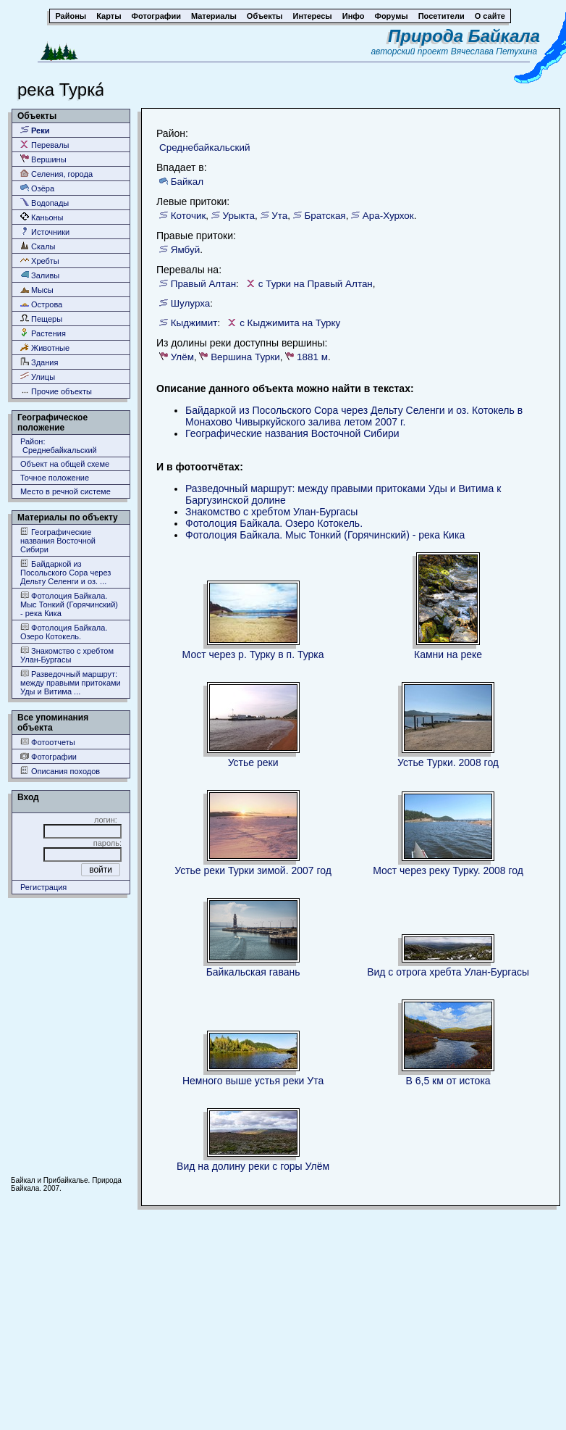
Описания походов (60, 771)
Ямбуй (185, 249)
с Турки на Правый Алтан (315, 283)
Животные (44, 347)
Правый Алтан (203, 283)
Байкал (187, 181)
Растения (43, 333)
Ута (279, 215)
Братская (325, 215)
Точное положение (54, 477)
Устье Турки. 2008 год (448, 762)
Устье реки (253, 762)
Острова (41, 304)
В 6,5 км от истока (448, 1080)
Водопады (44, 202)
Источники (44, 231)
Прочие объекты (56, 391)
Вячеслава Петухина (494, 51)
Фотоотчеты (47, 742)
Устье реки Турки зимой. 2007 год (252, 870)
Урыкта (239, 215)
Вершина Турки (245, 357)
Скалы (38, 246)
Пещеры (41, 318)
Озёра (37, 188)
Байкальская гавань (253, 972)
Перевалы (44, 144)
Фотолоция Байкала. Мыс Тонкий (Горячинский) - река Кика (69, 604)
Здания (39, 362)
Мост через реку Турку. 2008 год (448, 870)
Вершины (43, 159)
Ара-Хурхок (388, 215)
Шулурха (191, 303)
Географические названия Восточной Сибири (58, 540)
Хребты (39, 260)
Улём (182, 357)
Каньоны (42, 217)
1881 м (312, 357)
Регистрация (43, 887)
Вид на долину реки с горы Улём (253, 1166)
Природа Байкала (464, 36)
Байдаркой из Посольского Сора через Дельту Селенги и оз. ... (65, 572)
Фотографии (48, 756)
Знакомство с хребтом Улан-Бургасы (67, 655)
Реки (35, 130)
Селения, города (56, 173)
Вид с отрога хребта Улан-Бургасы (448, 972)
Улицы (37, 376)
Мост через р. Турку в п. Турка (253, 654)
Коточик (188, 215)
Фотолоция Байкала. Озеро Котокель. (63, 632)
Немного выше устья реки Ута (253, 1080)
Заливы (39, 275)
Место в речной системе (65, 491)
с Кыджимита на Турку (290, 322)
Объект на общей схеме (64, 464)
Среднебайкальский (204, 147)
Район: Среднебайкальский (58, 445)
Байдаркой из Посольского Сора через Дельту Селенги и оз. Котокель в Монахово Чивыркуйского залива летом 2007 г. (354, 416)
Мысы (37, 289)
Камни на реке (448, 654)
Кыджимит (194, 322)
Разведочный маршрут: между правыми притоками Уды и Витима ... (70, 682)
